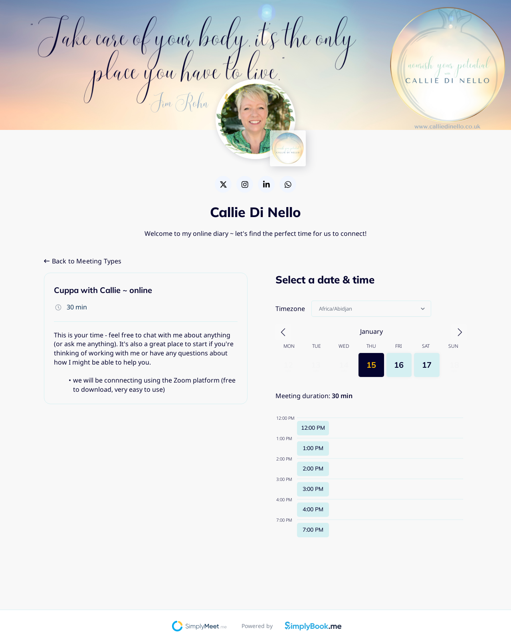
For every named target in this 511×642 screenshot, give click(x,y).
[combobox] (319, 309)
